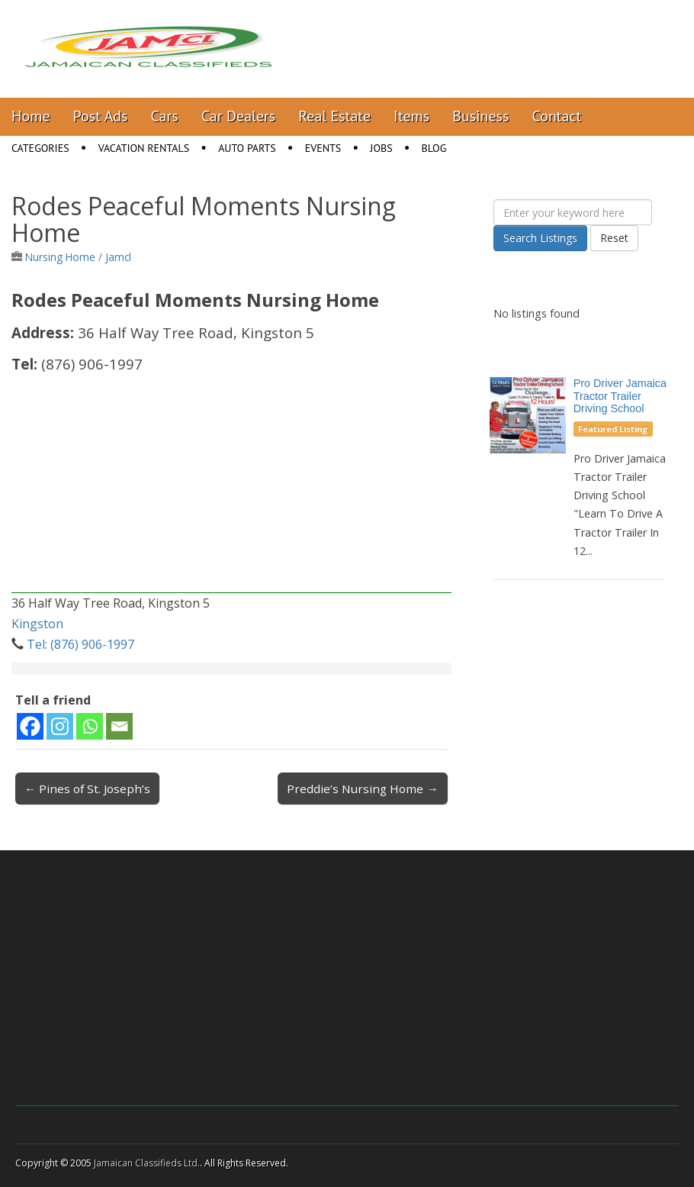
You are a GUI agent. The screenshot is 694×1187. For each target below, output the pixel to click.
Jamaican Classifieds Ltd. (147, 1162)
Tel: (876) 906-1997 (80, 644)
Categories (40, 148)
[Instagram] (60, 726)
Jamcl (118, 257)
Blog (434, 148)
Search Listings (540, 238)
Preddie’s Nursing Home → (362, 788)
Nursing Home (60, 257)
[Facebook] (30, 726)
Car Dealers (238, 116)
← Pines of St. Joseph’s (87, 788)
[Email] (119, 726)
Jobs (381, 148)
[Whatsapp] (89, 726)
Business (480, 116)
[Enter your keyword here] (572, 212)
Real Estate (334, 116)
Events (323, 148)
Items (411, 116)
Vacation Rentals (144, 148)
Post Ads (100, 116)
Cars (164, 116)
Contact (556, 116)
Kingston (37, 623)
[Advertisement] (231, 486)
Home (30, 116)
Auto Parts (247, 148)
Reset (614, 238)
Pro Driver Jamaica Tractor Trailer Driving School (620, 396)
